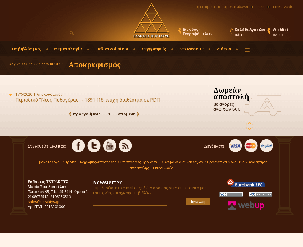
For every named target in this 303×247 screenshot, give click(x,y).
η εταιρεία (206, 6)
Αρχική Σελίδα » (22, 64)
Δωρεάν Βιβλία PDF (51, 64)
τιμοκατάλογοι (235, 6)
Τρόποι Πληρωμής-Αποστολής (90, 162)
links (261, 6)
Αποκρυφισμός (94, 64)
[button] (72, 33)
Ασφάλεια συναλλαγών (184, 162)
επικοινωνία (283, 6)
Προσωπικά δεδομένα (226, 162)
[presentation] (127, 219)
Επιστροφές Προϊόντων (140, 162)
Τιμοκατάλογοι (48, 162)
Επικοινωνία (163, 168)
